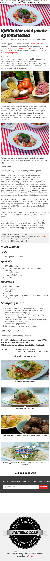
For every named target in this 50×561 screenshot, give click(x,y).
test (2, 342)
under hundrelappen (19, 342)
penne (33, 340)
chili (5, 340)
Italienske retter (10, 345)
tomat (7, 342)
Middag (21, 345)
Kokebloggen (10, 2)
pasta (27, 340)
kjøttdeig (20, 340)
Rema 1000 (35, 44)
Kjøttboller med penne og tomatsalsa (22, 48)
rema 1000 (41, 340)
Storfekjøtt (39, 345)
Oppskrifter (30, 345)
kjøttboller (11, 340)
